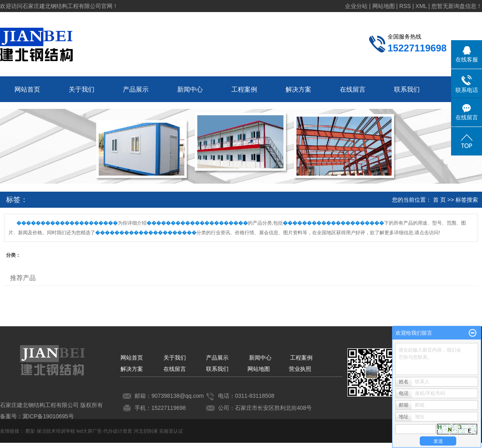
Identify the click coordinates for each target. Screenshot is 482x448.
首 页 (439, 199)
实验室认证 (171, 431)
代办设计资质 (117, 431)
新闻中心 (190, 89)
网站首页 (27, 89)
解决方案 (298, 89)
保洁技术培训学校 (56, 431)
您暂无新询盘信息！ (456, 6)
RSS (405, 6)
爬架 (30, 431)
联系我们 (407, 89)
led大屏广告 (89, 431)
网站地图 (383, 6)
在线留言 (353, 89)
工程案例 (244, 89)
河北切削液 (146, 431)
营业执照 (300, 369)
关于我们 (81, 89)
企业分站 (356, 6)
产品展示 (136, 89)
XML (421, 6)
